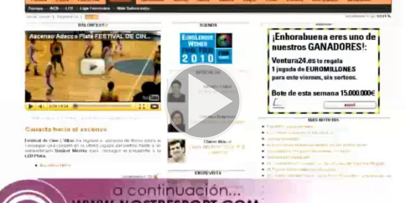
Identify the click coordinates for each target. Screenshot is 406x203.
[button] (203, 101)
